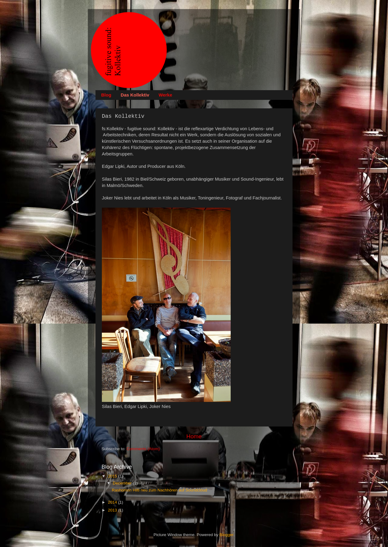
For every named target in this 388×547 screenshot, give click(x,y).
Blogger (226, 534)
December (123, 483)
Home (194, 436)
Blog (106, 94)
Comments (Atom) (143, 449)
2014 (113, 502)
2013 (113, 510)
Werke (165, 94)
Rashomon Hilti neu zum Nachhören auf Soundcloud (159, 490)
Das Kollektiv (135, 94)
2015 (113, 476)
